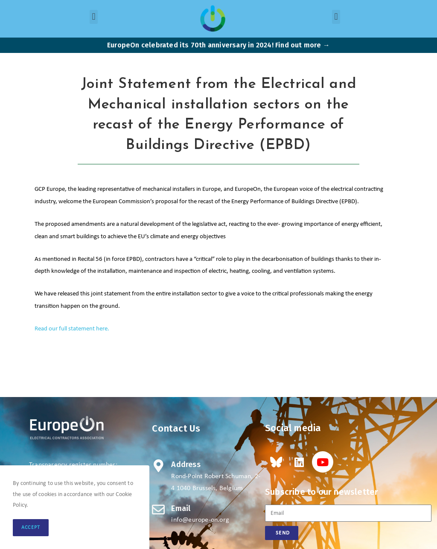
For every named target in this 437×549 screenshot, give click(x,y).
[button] (94, 17)
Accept (30, 527)
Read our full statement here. (72, 329)
